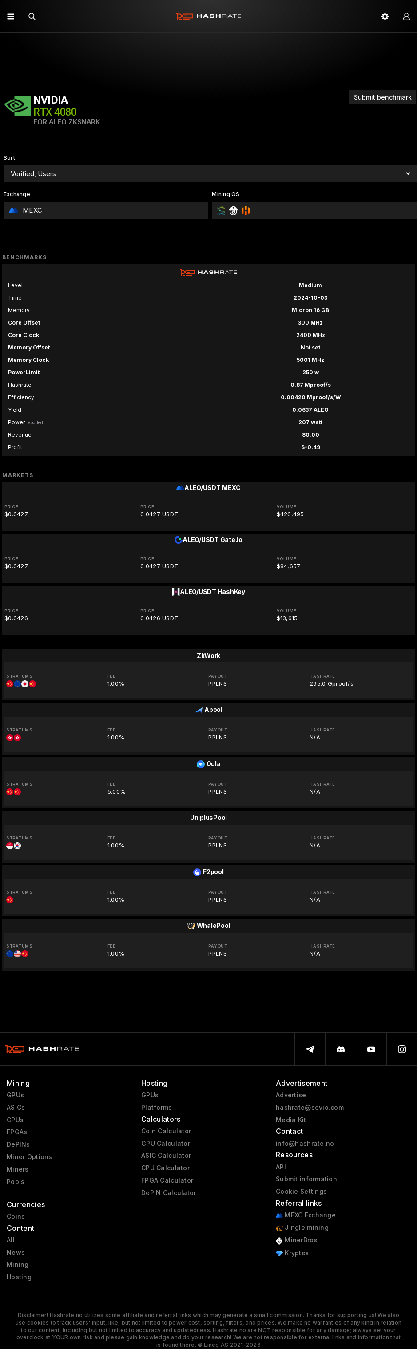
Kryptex (292, 1253)
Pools (15, 1181)
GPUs (15, 1095)
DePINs (18, 1144)
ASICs (16, 1107)
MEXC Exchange (306, 1215)
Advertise (291, 1095)
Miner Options (29, 1156)
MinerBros (297, 1240)
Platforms (156, 1107)
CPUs (15, 1120)
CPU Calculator (165, 1168)
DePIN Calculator (168, 1192)
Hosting (19, 1277)
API (281, 1167)
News (16, 1252)
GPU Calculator (165, 1143)
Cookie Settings (301, 1191)
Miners (18, 1169)
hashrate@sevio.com (310, 1107)
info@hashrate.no (305, 1143)
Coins (16, 1216)
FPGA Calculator (167, 1180)
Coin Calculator (166, 1131)
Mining (18, 1264)
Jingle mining (302, 1228)
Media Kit (291, 1120)
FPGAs (17, 1132)
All (11, 1240)
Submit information (306, 1179)
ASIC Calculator (166, 1155)
